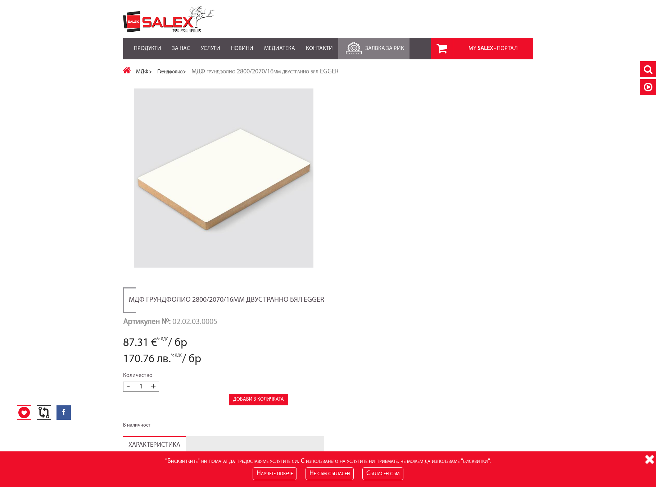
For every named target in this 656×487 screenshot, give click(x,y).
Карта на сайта (139, 402)
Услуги (210, 44)
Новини (242, 44)
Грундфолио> (171, 72)
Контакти (319, 44)
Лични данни (418, 402)
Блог (268, 402)
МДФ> (144, 72)
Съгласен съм (382, 473)
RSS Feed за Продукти (287, 410)
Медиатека (279, 44)
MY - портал (493, 48)
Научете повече (275, 473)
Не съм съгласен (329, 473)
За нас (181, 44)
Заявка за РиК (374, 46)
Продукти (147, 44)
